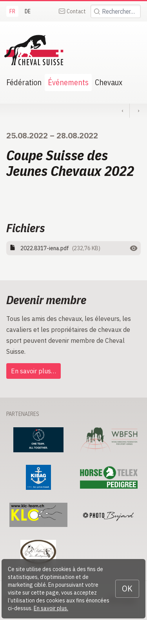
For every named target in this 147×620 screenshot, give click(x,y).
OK (127, 588)
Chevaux (108, 82)
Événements (68, 82)
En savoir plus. (51, 608)
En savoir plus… (33, 371)
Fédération (24, 82)
